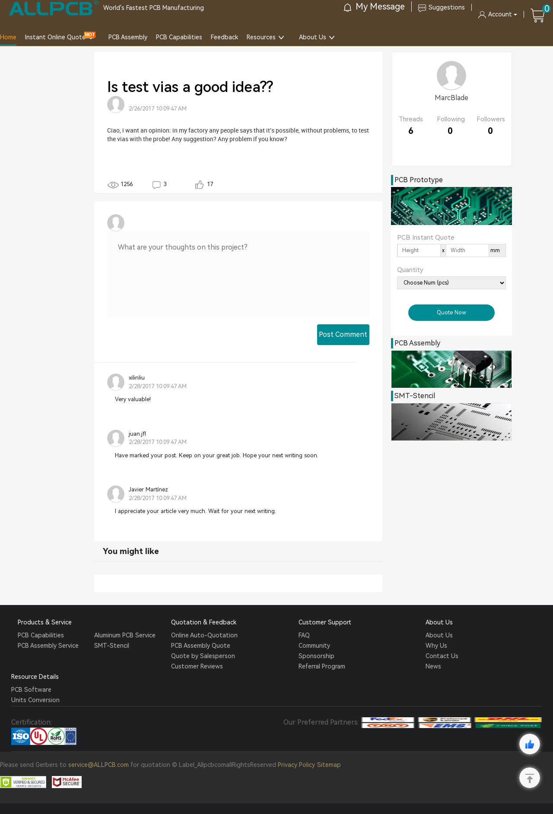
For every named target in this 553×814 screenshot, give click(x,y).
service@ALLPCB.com (98, 764)
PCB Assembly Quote (200, 645)
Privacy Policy (296, 764)
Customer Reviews (197, 666)
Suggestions (441, 7)
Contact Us (442, 655)
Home (8, 37)
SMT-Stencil (111, 645)
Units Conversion (35, 700)
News (433, 666)
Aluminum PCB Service (125, 635)
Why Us (436, 645)
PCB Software (31, 689)
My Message (374, 6)
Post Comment (343, 334)
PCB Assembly (127, 37)
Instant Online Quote (55, 37)
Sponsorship (316, 655)
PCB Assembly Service (48, 645)
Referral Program (322, 666)
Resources (261, 37)
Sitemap (329, 764)
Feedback (224, 37)
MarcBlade (451, 98)
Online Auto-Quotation (204, 635)
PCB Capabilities (179, 37)
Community (314, 645)
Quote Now (451, 312)
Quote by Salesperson (203, 655)
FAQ (304, 635)
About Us (312, 37)
